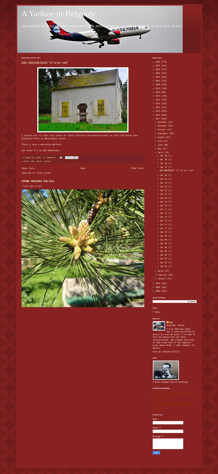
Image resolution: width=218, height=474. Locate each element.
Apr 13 (164, 224)
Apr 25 (164, 179)
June (161, 144)
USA (32, 161)
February (163, 274)
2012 (158, 115)
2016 (158, 99)
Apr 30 (164, 155)
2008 (158, 291)
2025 (158, 65)
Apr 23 (164, 186)
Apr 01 (164, 266)
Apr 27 (164, 167)
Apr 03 (164, 258)
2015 (158, 103)
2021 (158, 80)
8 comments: (50, 157)
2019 (158, 88)
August (162, 137)
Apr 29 (164, 159)
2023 (158, 73)
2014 (158, 107)
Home (82, 168)
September (163, 133)
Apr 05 (164, 251)
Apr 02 (164, 262)
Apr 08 (164, 239)
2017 (158, 96)
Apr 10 (164, 232)
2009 (158, 287)
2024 (158, 69)
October (162, 129)
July (161, 141)
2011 (158, 118)
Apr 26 (164, 175)
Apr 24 (164, 182)
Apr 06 (164, 247)
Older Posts (137, 168)
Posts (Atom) (44, 173)
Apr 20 (164, 198)
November (163, 125)
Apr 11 (164, 228)
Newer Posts (28, 168)
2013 (158, 111)
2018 (158, 92)
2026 (158, 61)
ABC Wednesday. (52, 150)
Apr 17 (164, 209)
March (161, 271)
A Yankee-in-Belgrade (58, 13)
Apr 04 (164, 254)
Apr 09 (164, 236)
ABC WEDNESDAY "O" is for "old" (44, 63)
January (162, 278)
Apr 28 (164, 163)
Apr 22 (164, 190)
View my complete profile (166, 351)
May (160, 148)
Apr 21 (164, 194)
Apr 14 (164, 220)
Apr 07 (164, 243)
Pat (171, 322)
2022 (158, 77)
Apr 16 (164, 213)
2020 (158, 84)
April (161, 152)
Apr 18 (164, 205)
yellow (47, 161)
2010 (158, 283)
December (163, 122)
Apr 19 (164, 201)
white (39, 161)
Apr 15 (164, 217)
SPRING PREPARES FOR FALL (37, 181)
